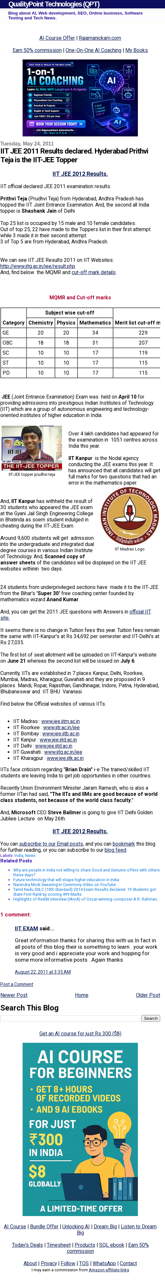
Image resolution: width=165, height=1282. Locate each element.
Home (81, 995)
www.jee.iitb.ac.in (60, 734)
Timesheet (59, 1245)
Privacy (49, 1263)
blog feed (115, 850)
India (19, 855)
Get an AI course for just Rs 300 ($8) (80, 1034)
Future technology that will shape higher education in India (66, 879)
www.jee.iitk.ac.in (65, 758)
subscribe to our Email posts (51, 844)
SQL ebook (111, 1245)
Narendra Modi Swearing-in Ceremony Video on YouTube (64, 884)
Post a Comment (16, 984)
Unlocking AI (76, 1226)
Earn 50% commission (37, 50)
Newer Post (13, 995)
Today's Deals (27, 1245)
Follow (68, 1263)
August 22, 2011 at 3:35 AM (43, 972)
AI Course (15, 1226)
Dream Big (105, 1226)
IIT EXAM (26, 928)
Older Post (148, 995)
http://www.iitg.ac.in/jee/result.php (37, 266)
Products (85, 1245)
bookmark (124, 844)
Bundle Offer (44, 1226)
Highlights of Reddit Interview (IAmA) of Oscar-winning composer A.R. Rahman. (85, 899)
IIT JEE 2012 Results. (80, 173)
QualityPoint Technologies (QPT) (53, 4)
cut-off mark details (94, 272)
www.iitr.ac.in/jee (61, 727)
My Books (136, 50)
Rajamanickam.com (100, 38)
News (30, 855)
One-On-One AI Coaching (93, 50)
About (30, 1263)
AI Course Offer (57, 38)
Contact (128, 1263)
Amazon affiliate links (109, 1269)
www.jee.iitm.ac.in (60, 721)
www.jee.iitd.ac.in (58, 740)
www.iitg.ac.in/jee (63, 752)
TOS (84, 1263)
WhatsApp (104, 1263)
